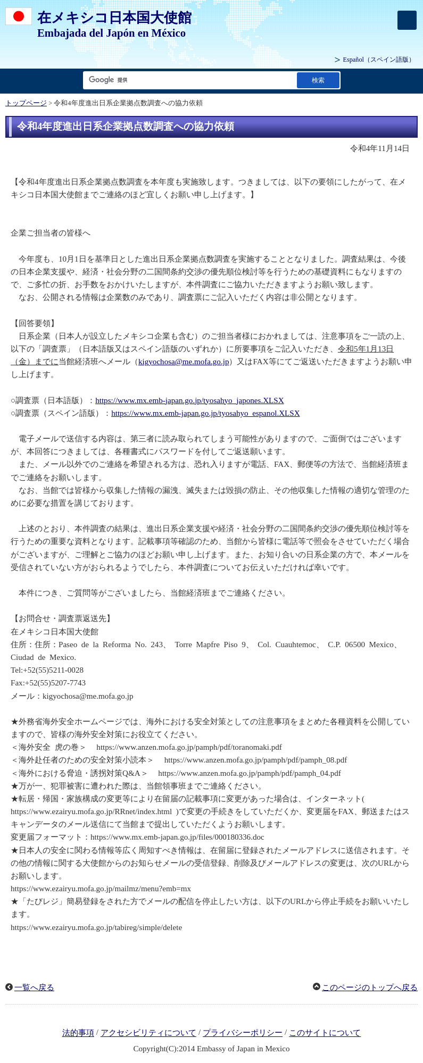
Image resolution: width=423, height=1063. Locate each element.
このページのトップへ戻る (370, 987)
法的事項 (78, 1033)
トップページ (26, 103)
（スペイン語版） (379, 59)
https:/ (105, 400)
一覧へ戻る (34, 987)
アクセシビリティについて (148, 1033)
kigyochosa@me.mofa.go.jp (183, 361)
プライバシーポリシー (243, 1033)
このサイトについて (325, 1033)
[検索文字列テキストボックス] (188, 80)
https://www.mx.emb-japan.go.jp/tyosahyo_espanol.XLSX (205, 413)
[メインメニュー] (407, 20)
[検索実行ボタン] (318, 80)
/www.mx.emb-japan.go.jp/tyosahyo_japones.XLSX (199, 400)
